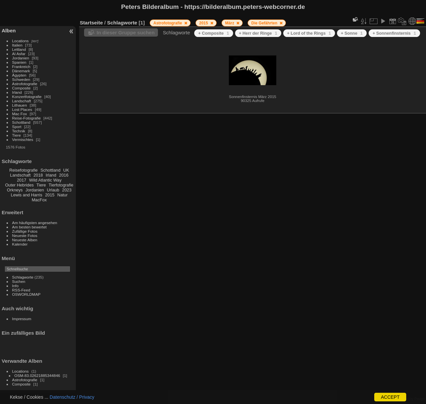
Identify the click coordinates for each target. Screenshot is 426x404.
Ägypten (19, 75)
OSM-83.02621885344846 (37, 375)
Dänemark (21, 71)
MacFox (39, 199)
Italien (17, 45)
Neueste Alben (25, 240)
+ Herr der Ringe (258, 33)
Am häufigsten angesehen (34, 222)
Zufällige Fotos (25, 231)
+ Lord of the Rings (309, 33)
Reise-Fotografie (26, 118)
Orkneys (15, 189)
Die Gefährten (264, 23)
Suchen (18, 281)
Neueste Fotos (25, 235)
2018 (38, 175)
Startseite (91, 22)
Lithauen (19, 105)
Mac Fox (19, 114)
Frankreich (21, 66)
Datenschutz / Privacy (72, 397)
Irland (17, 92)
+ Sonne (352, 33)
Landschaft (21, 101)
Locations (20, 41)
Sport (16, 126)
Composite (21, 88)
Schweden (21, 79)
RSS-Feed (21, 290)
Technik (18, 131)
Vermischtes (22, 139)
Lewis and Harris (26, 194)
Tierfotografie (61, 185)
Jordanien (20, 58)
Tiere (16, 135)
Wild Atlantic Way (45, 180)
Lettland (19, 49)
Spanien (19, 62)
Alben (9, 30)
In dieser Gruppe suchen (126, 32)
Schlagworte (23, 277)
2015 (49, 194)
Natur (62, 194)
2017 (21, 180)
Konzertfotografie (27, 96)
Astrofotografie (25, 84)
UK (66, 170)
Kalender (20, 244)
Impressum (21, 319)
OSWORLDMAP (26, 294)
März (230, 23)
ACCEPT (390, 397)
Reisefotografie (23, 170)
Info (15, 286)
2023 (66, 189)
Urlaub (53, 189)
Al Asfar (19, 53)
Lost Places (22, 109)
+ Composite (213, 33)
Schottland (21, 122)
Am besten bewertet (29, 227)
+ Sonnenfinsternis (394, 33)
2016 (63, 175)
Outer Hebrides (19, 185)
